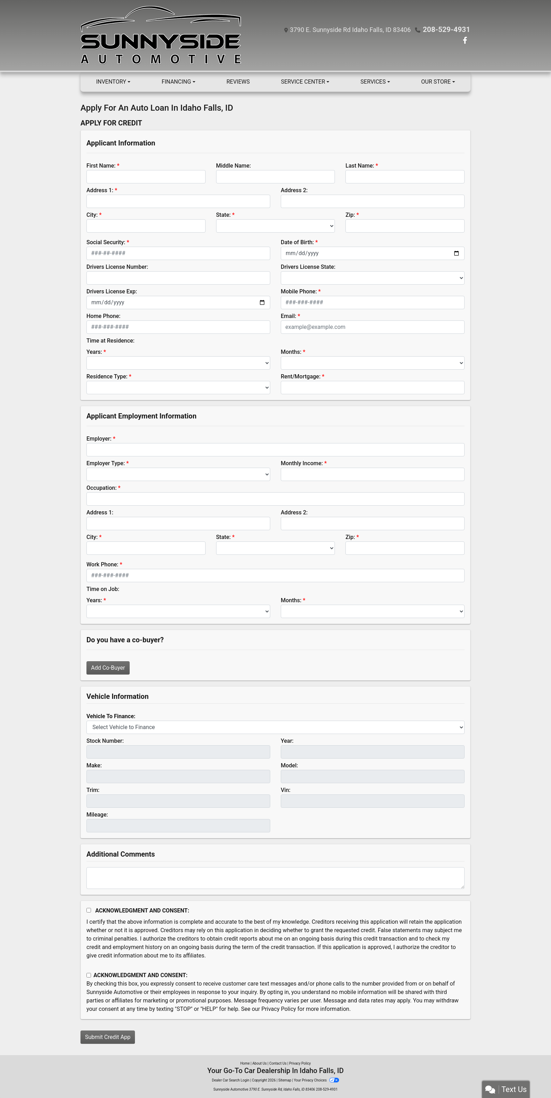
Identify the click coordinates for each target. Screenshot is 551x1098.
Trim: (92, 790)
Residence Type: (107, 376)
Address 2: (294, 190)
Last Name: (359, 165)
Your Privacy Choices (316, 1080)
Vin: (286, 790)
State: (223, 215)
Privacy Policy (278, 1009)
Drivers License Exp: (111, 291)
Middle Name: (233, 165)
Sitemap (284, 1080)
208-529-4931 (447, 29)
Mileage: (97, 814)
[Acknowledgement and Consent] (88, 910)
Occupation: (101, 488)
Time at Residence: (110, 340)
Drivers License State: (308, 267)
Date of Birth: (297, 242)
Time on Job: (102, 589)
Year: (287, 741)
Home (245, 1063)
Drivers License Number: (117, 267)
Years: (94, 352)
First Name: (101, 165)
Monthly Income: (302, 463)
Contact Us (277, 1063)
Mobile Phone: (299, 291)
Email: (288, 316)
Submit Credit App (107, 1037)
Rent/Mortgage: (300, 376)
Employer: (98, 438)
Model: (289, 765)
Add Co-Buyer (108, 667)
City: (92, 215)
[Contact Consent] (88, 975)
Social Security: (105, 242)
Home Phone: (103, 316)
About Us (259, 1063)
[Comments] (275, 878)
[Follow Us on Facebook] (465, 41)
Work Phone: (102, 564)
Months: (291, 352)
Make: (94, 765)
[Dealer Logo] (163, 35)
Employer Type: (105, 463)
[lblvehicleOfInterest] (275, 727)
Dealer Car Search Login (230, 1080)
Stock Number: (105, 741)
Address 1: (99, 190)
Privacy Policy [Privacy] (300, 1063)
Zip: (350, 215)
